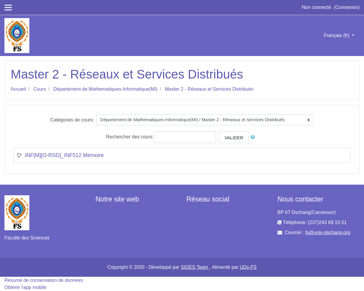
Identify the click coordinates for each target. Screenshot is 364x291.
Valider (233, 137)
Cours (39, 89)
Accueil (18, 89)
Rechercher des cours (129, 136)
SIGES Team (195, 267)
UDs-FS (248, 267)
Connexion (346, 7)
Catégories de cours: (72, 119)
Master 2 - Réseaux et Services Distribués (209, 89)
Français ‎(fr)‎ (337, 35)
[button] (254, 137)
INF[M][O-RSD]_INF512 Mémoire (64, 155)
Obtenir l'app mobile (25, 287)
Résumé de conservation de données (43, 280)
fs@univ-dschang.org (327, 232)
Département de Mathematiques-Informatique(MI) (105, 89)
